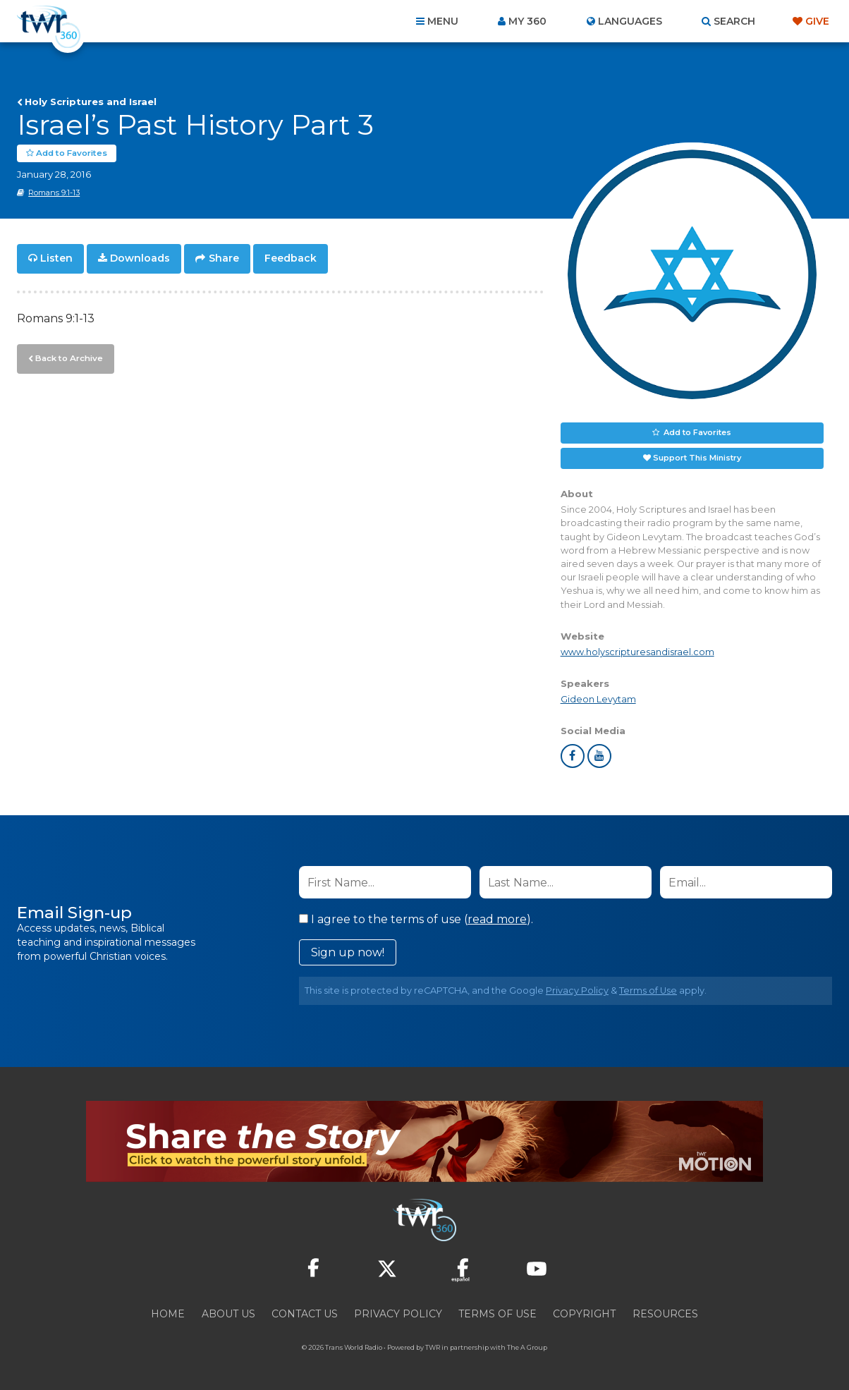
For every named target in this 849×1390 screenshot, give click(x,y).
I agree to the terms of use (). (416, 919)
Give (817, 21)
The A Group (527, 1347)
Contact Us (304, 1313)
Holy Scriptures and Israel (91, 101)
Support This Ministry (697, 458)
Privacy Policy (577, 990)
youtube (599, 756)
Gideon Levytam (598, 699)
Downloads (140, 258)
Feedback (290, 258)
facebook (573, 756)
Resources (665, 1313)
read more (497, 919)
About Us (228, 1313)
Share (224, 258)
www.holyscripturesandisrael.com (637, 651)
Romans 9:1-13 (54, 192)
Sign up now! (347, 952)
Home (168, 1313)
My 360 (527, 21)
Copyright (584, 1313)
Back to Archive (67, 356)
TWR (432, 1347)
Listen (56, 258)
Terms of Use (648, 990)
